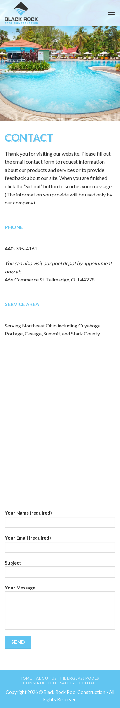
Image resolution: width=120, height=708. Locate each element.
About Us (46, 678)
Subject (60, 571)
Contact (89, 683)
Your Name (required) (60, 521)
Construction (39, 683)
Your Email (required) (60, 546)
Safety (67, 683)
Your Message (60, 609)
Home (26, 678)
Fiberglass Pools (79, 678)
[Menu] (111, 12)
